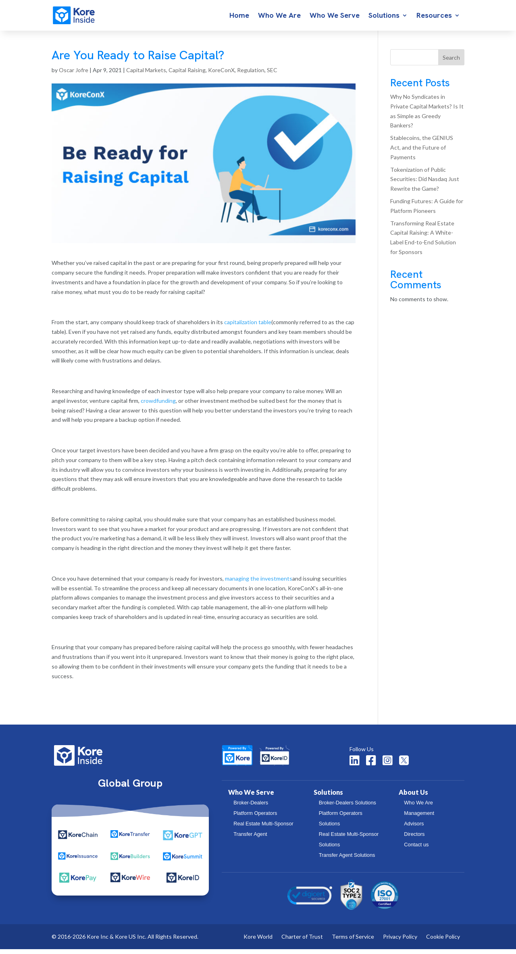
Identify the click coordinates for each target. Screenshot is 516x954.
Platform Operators (255, 818)
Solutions (383, 16)
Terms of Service (353, 942)
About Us (413, 797)
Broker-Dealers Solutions (347, 807)
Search (451, 62)
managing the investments (258, 583)
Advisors (414, 828)
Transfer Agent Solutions (347, 860)
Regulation (250, 74)
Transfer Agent (250, 839)
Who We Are (279, 16)
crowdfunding (158, 405)
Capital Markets (146, 74)
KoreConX (221, 74)
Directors (414, 839)
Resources (434, 16)
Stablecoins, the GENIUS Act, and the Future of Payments (421, 152)
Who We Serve (335, 16)
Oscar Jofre (73, 74)
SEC (272, 74)
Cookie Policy (443, 942)
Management (419, 818)
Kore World (258, 942)
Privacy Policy (400, 942)
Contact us (416, 849)
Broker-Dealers (250, 807)
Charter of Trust (302, 942)
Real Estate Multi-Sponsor (263, 828)
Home (239, 16)
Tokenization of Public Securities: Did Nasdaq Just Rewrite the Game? (424, 184)
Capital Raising (187, 74)
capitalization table (247, 326)
